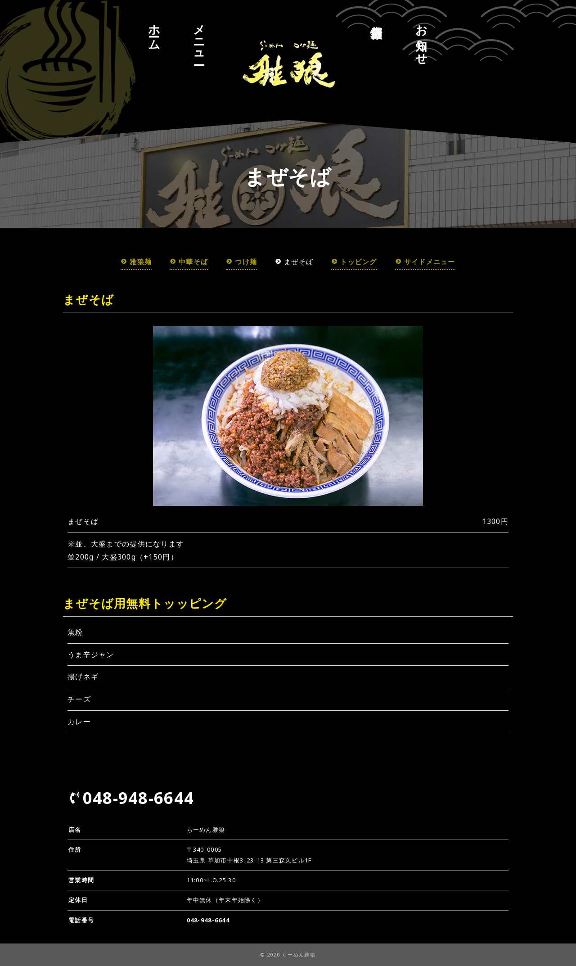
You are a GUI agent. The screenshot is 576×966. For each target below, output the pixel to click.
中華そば (181, 261)
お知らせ (422, 38)
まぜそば (293, 261)
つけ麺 (237, 261)
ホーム (154, 31)
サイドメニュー (433, 261)
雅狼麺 (126, 261)
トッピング (357, 261)
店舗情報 (377, 18)
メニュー (199, 38)
